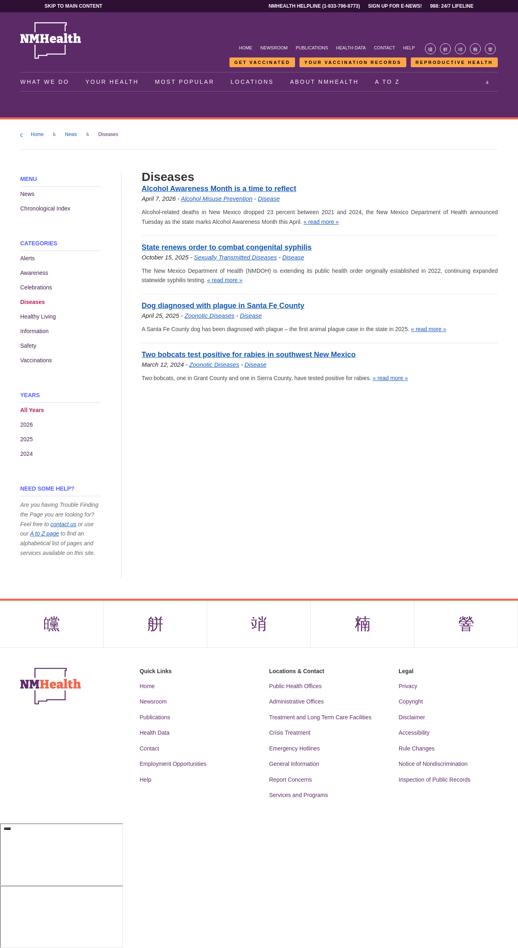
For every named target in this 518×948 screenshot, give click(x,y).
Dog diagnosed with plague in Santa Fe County (223, 306)
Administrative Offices (296, 701)
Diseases (32, 302)
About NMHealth (324, 82)
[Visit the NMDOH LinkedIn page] (475, 48)
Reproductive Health (454, 62)
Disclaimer (412, 717)
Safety (28, 345)
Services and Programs (298, 795)
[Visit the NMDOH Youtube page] (490, 48)
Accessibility (414, 732)
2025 (26, 439)
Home (245, 47)
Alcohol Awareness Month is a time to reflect (219, 189)
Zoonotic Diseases (209, 315)
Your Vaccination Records (352, 62)
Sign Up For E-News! (395, 6)
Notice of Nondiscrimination (433, 764)
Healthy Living (38, 316)
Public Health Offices (295, 686)
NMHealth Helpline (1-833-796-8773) (314, 6)
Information (34, 331)
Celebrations (36, 287)
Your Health (112, 82)
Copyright (411, 701)
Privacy (408, 686)
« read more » (321, 222)
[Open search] (488, 81)
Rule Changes (417, 748)
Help (409, 47)
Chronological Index (45, 208)
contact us (63, 524)
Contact (384, 47)
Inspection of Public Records (434, 779)
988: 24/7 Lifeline (451, 6)
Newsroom (273, 47)
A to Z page (44, 533)
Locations (252, 82)
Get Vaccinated (262, 62)
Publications (312, 47)
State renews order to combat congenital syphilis (227, 247)
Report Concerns (290, 779)
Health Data (351, 47)
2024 (26, 454)
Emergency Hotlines (294, 748)
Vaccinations (36, 360)
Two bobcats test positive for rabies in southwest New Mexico (249, 355)
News (71, 134)
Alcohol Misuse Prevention (217, 198)
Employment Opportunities (173, 764)
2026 (26, 424)
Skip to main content (73, 6)
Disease (269, 198)
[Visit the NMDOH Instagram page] (460, 48)
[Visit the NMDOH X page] (445, 48)
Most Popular (184, 82)
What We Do (44, 82)
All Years (32, 410)
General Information (294, 764)
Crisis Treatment (289, 732)
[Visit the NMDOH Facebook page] (430, 48)
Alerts (27, 258)
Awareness (34, 273)
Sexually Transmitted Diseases (235, 257)
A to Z (387, 82)
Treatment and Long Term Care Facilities (320, 717)
